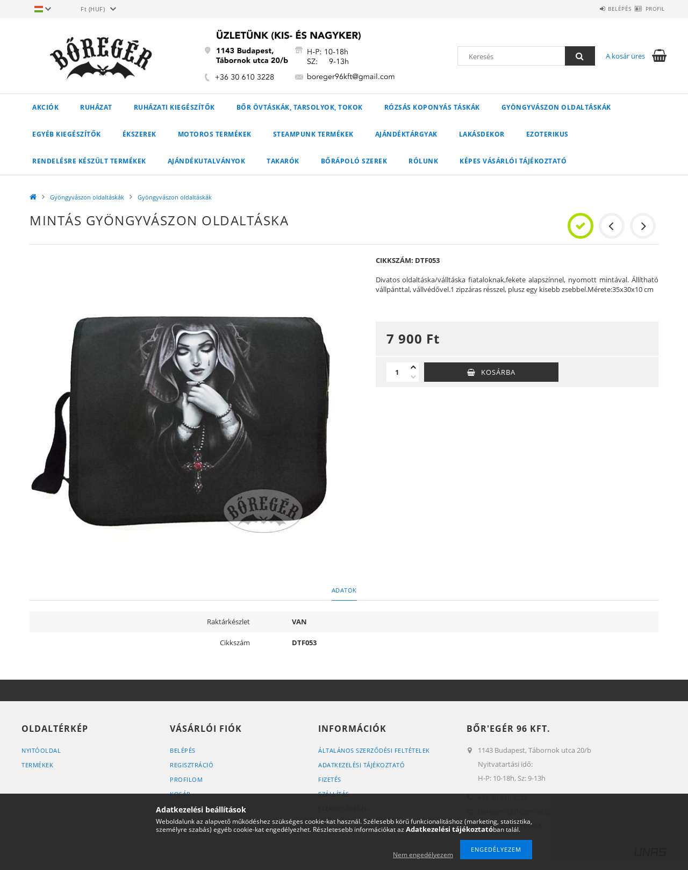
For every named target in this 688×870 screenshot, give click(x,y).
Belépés (601, 8)
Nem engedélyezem (423, 854)
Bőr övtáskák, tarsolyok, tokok (299, 107)
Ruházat (96, 107)
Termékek (37, 765)
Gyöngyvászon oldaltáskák (556, 107)
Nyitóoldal (41, 750)
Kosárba (498, 372)
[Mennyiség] (397, 372)
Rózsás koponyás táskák (432, 107)
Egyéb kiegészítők (66, 134)
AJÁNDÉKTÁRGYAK (406, 134)
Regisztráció (191, 765)
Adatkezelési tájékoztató (361, 765)
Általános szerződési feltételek (374, 750)
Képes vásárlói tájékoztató (513, 161)
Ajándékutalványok (207, 161)
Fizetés (329, 779)
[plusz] (413, 367)
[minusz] (413, 377)
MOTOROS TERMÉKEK (215, 134)
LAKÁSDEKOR (482, 134)
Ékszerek (139, 134)
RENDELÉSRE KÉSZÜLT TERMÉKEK (89, 161)
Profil (648, 8)
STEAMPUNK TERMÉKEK (313, 134)
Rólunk (423, 161)
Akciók (45, 107)
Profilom (186, 779)
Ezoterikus (547, 134)
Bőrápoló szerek (354, 161)
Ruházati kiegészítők (174, 107)
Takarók (283, 161)
